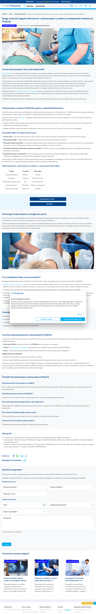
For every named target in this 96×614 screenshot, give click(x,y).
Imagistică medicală (20, 14)
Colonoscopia (6, 73)
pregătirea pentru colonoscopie (13, 284)
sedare (22, 117)
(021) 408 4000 (40, 6)
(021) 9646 (30, 6)
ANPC (6, 612)
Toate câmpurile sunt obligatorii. (12, 532)
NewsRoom (43, 609)
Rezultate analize (85, 6)
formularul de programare (20, 347)
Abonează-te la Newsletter (11, 460)
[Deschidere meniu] (3, 5)
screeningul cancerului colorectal (26, 91)
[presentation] (15, 537)
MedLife (4, 14)
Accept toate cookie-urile (72, 319)
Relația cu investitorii (46, 607)
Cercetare (42, 612)
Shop (79, 6)
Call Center (64, 607)
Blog (10, 14)
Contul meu (89, 6)
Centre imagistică (27, 607)
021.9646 (49, 204)
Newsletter (75, 6)
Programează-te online (47, 199)
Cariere (60, 610)
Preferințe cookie (48, 319)
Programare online (93, 6)
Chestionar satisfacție (64, 612)
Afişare (79, 314)
